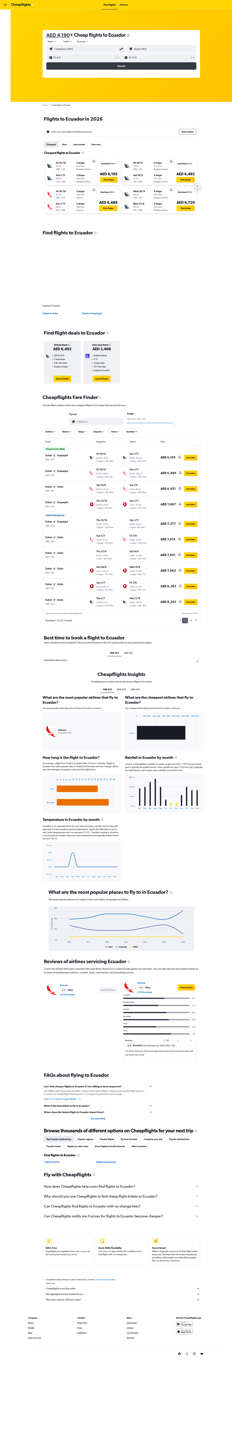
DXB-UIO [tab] (128, 653)
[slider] (174, 423)
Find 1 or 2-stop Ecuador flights (62, 1099)
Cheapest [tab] (51, 144)
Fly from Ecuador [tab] (129, 1139)
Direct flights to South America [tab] (110, 1146)
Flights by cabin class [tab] (77, 1146)
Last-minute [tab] (79, 144)
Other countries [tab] (139, 1146)
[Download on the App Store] (184, 1331)
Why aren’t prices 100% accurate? (123, 1300)
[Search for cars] (5, 21)
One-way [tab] (96, 144)
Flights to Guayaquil (92, 313)
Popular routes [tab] (53, 1146)
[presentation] (128, 35)
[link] (62, 379)
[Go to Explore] (5, 27)
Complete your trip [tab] (153, 1139)
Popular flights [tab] (107, 1139)
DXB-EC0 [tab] (107, 689)
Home (45, 105)
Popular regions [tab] (85, 1139)
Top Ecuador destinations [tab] (58, 1139)
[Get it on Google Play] (184, 1324)
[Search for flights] (5, 14)
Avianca (64, 985)
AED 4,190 (58, 35)
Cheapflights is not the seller (123, 1288)
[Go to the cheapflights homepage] (22, 4)
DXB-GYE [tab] (114, 653)
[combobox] (52, 41)
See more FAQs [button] (98, 1118)
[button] (5, 4)
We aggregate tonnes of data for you (123, 1294)
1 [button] (185, 620)
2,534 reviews (67, 994)
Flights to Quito (50, 313)
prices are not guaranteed (105, 1280)
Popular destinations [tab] (179, 1139)
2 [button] (191, 620)
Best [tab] (64, 144)
